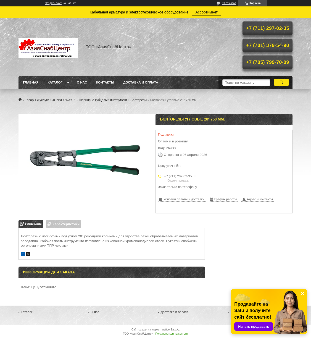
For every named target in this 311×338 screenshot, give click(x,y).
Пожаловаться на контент (171, 333)
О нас (82, 82)
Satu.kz (174, 329)
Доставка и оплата (140, 82)
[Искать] (281, 82)
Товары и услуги (37, 100)
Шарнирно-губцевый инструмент (103, 100)
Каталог (55, 82)
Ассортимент (206, 12)
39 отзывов (229, 3)
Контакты (105, 82)
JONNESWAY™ (64, 100)
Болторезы (139, 100)
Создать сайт (53, 3)
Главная (31, 82)
